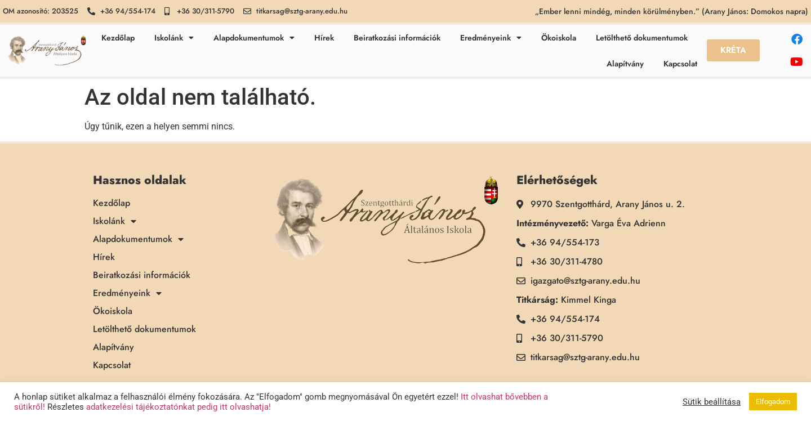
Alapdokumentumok (254, 37)
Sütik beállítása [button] (712, 402)
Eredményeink (491, 37)
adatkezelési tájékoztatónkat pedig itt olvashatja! (178, 407)
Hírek (324, 37)
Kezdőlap (118, 37)
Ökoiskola (558, 37)
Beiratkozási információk (397, 37)
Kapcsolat (680, 63)
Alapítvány (625, 63)
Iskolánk (174, 37)
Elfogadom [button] (773, 401)
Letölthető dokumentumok (642, 37)
